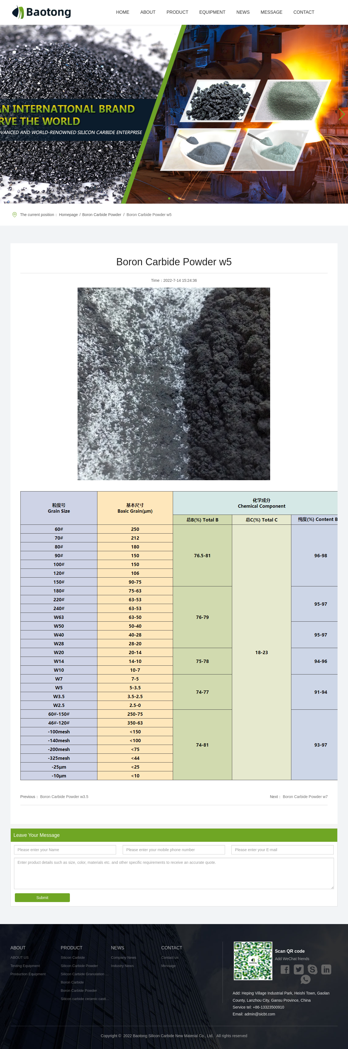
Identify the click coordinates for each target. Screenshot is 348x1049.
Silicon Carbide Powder (79, 966)
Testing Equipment (25, 966)
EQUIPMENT (212, 12)
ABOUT (147, 12)
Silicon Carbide (73, 957)
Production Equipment (28, 974)
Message (168, 966)
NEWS (243, 12)
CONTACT (304, 12)
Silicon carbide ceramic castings (86, 999)
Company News (123, 957)
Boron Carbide (72, 982)
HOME (122, 12)
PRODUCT (177, 12)
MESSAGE (272, 12)
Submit (42, 897)
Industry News (122, 966)
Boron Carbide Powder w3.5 (64, 796)
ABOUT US (19, 957)
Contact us (169, 957)
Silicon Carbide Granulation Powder (86, 974)
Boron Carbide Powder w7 (305, 796)
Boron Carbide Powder (79, 990)
